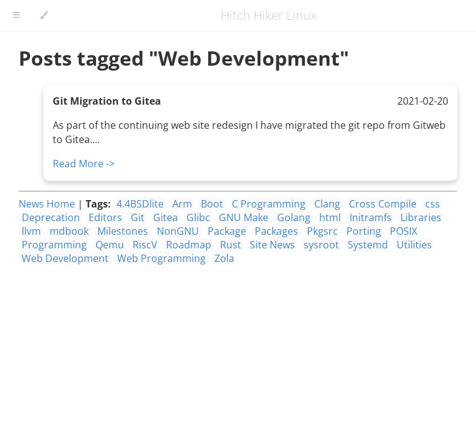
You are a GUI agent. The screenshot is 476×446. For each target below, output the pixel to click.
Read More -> (84, 163)
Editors (105, 217)
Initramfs (371, 217)
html (330, 217)
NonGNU (178, 231)
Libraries (420, 217)
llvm (31, 231)
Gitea (165, 217)
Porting (363, 231)
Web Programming (161, 258)
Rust (230, 244)
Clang (327, 204)
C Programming (269, 204)
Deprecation (51, 217)
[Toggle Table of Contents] (16, 15)
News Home (47, 204)
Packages (276, 231)
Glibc (198, 217)
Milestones (122, 231)
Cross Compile (382, 204)
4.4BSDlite (140, 204)
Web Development (65, 258)
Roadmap (188, 244)
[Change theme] (44, 15)
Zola (224, 258)
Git (137, 217)
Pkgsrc (322, 231)
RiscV (145, 244)
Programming (54, 244)
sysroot (321, 244)
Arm (182, 204)
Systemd (368, 244)
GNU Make (243, 217)
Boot (212, 204)
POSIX (403, 231)
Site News (272, 244)
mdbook (69, 231)
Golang (294, 217)
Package (227, 231)
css (432, 204)
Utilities (414, 244)
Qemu (109, 244)
